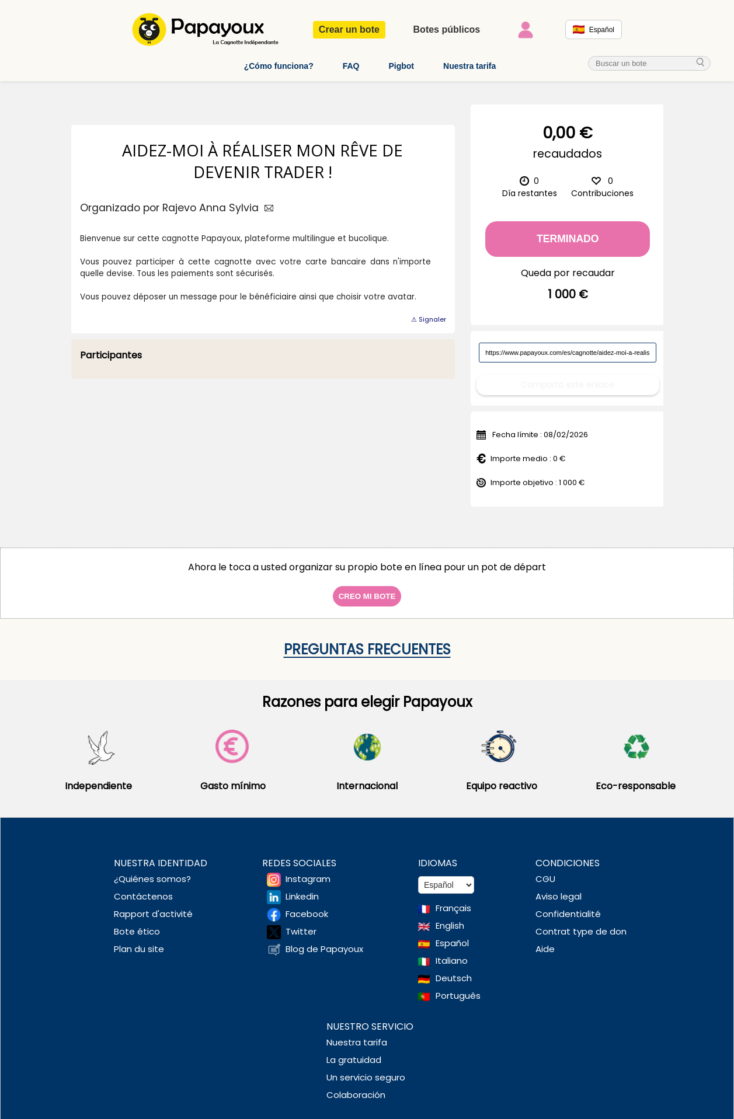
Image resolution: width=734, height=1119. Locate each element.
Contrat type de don (581, 922)
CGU (545, 870)
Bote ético (137, 922)
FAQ (351, 66)
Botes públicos (447, 29)
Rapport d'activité (153, 905)
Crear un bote (349, 29)
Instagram (308, 870)
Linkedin (302, 887)
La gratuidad (353, 1051)
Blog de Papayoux (324, 940)
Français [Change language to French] (453, 899)
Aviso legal (558, 887)
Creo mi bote (367, 587)
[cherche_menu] (700, 63)
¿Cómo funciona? (279, 66)
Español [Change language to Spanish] (452, 934)
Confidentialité (568, 905)
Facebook (307, 905)
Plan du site (139, 940)
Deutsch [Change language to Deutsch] (454, 969)
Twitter (301, 922)
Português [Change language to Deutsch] (458, 987)
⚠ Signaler (428, 319)
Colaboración (355, 1086)
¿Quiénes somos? (152, 870)
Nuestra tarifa (469, 66)
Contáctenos (143, 887)
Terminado (568, 239)
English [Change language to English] (450, 917)
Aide (545, 940)
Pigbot (401, 66)
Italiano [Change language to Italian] (452, 952)
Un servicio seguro (365, 1068)
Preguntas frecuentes (367, 640)
